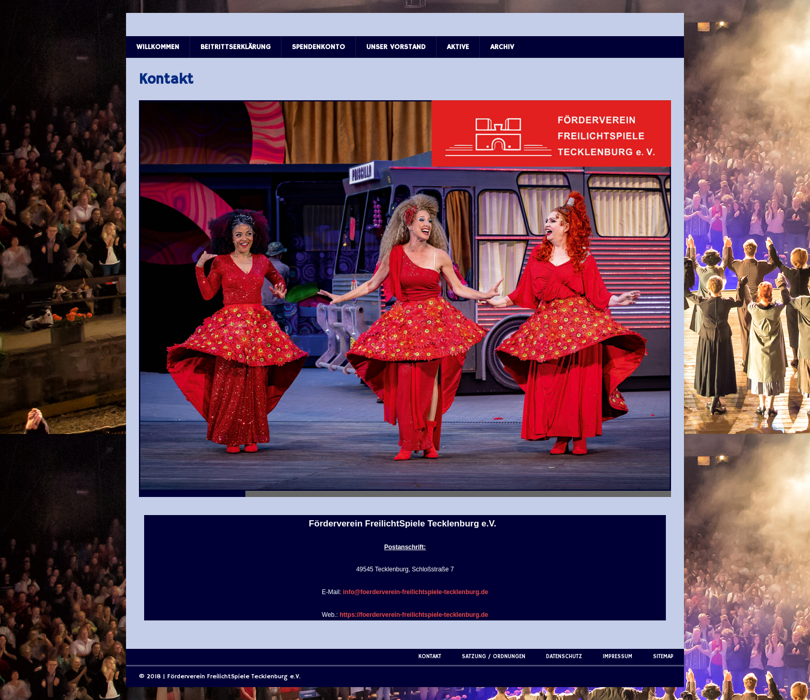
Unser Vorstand (396, 47)
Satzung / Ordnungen (493, 656)
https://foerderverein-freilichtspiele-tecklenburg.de (414, 614)
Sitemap (663, 656)
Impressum (617, 656)
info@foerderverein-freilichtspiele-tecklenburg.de (415, 592)
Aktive (458, 47)
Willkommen (157, 47)
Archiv (502, 47)
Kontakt (429, 656)
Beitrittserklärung (235, 47)
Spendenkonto (318, 47)
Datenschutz (564, 656)
